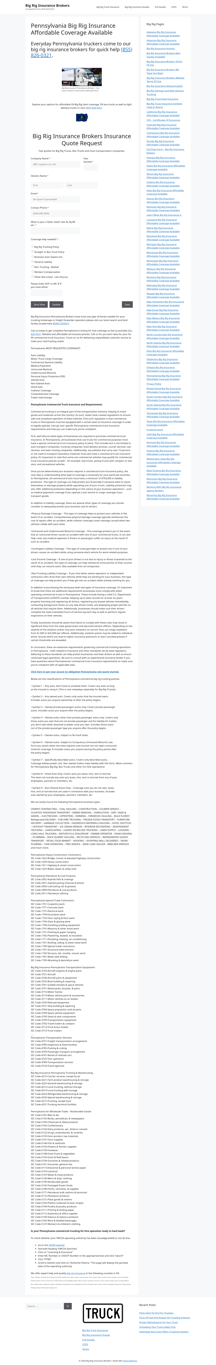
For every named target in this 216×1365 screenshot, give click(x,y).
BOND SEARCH (61, 323)
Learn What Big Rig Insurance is (164, 215)
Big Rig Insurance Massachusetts (165, 86)
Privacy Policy (154, 383)
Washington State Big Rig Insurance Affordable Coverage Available (164, 462)
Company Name (45, 158)
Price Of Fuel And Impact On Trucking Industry (164, 1317)
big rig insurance (76, 1273)
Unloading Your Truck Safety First (157, 1327)
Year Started (91, 160)
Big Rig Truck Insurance (108, 7)
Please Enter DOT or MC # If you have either (46, 285)
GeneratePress (130, 1360)
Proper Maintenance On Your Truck (158, 1322)
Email (39, 193)
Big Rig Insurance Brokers (47, 5)
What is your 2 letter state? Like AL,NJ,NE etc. (53, 223)
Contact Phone (44, 207)
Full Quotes (160, 7)
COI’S (173, 7)
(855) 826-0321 (94, 107)
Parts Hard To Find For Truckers (156, 1313)
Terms (185, 7)
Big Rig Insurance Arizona (161, 48)
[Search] (68, 1306)
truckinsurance (155, 429)
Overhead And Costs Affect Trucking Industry (164, 1331)
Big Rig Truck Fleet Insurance (162, 99)
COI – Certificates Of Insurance (163, 120)
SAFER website (57, 1245)
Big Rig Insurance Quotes (137, 7)
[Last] (81, 185)
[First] (47, 185)
